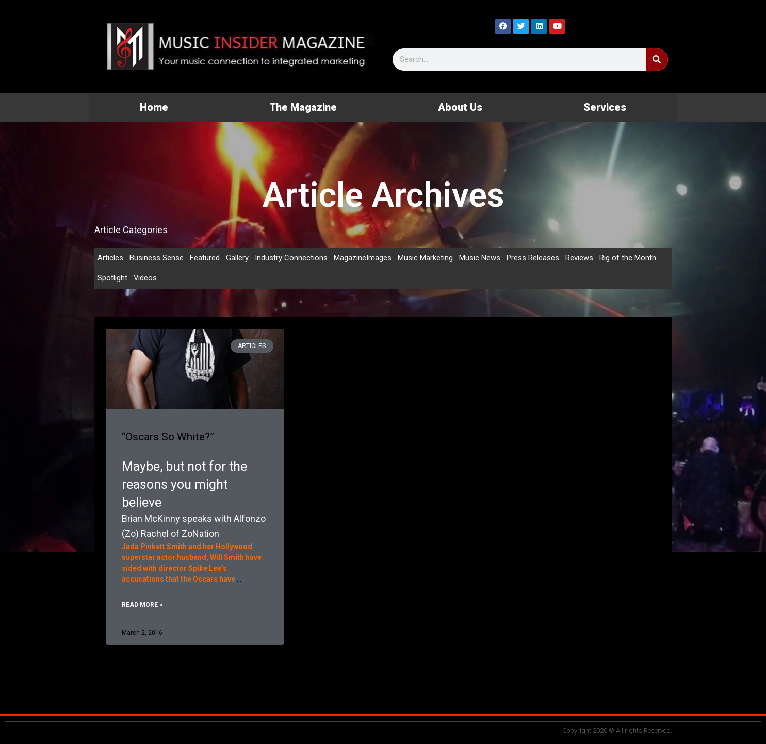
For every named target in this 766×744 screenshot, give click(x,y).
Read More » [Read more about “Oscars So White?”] (142, 604)
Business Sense (156, 257)
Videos (145, 278)
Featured (205, 257)
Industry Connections (291, 257)
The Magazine (303, 107)
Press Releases (533, 257)
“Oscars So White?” (168, 437)
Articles (110, 257)
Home (154, 107)
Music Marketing (425, 257)
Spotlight (112, 278)
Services (604, 107)
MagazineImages (363, 257)
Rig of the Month (627, 257)
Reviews (579, 257)
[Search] (657, 59)
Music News (479, 257)
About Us (460, 107)
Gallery (237, 257)
